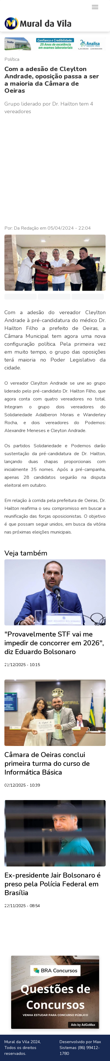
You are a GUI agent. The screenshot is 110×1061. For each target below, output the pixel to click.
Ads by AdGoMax (83, 1024)
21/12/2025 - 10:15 (22, 665)
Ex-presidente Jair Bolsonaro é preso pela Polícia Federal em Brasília (52, 884)
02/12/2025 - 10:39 (22, 786)
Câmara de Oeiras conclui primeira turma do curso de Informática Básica (47, 763)
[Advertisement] (55, 170)
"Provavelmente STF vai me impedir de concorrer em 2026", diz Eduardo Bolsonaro (54, 643)
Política (11, 59)
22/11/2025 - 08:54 (22, 906)
